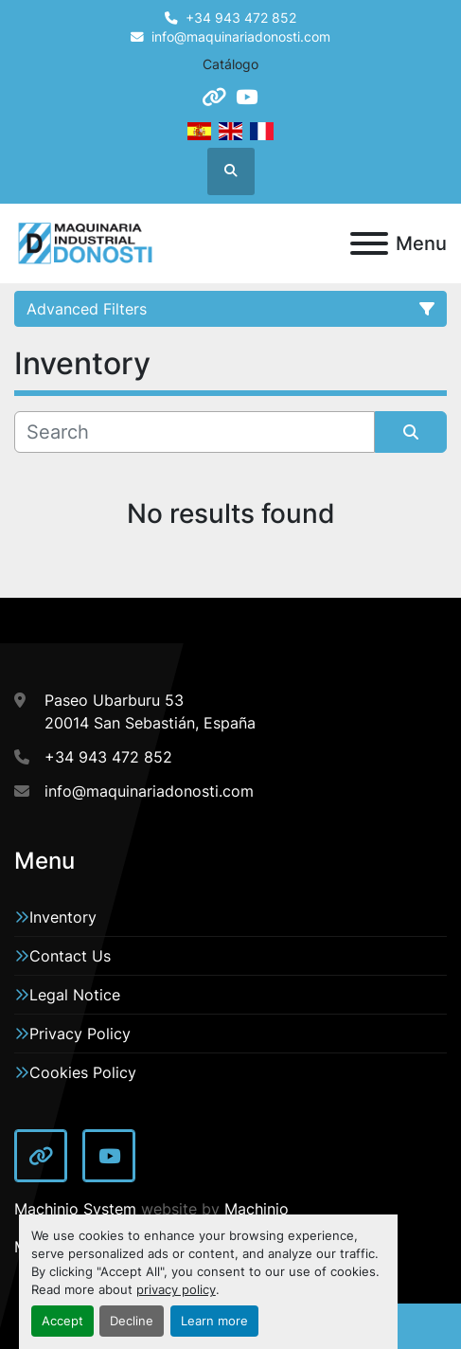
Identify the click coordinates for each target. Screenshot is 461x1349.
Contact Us (70, 955)
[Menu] (369, 243)
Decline (131, 1321)
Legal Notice (74, 994)
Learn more (214, 1321)
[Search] (194, 432)
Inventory (63, 917)
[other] (213, 97)
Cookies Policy (82, 1072)
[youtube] (246, 97)
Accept (62, 1321)
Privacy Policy (80, 1033)
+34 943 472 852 (241, 18)
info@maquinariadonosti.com (240, 37)
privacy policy (176, 1290)
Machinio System (75, 1208)
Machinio (256, 1208)
